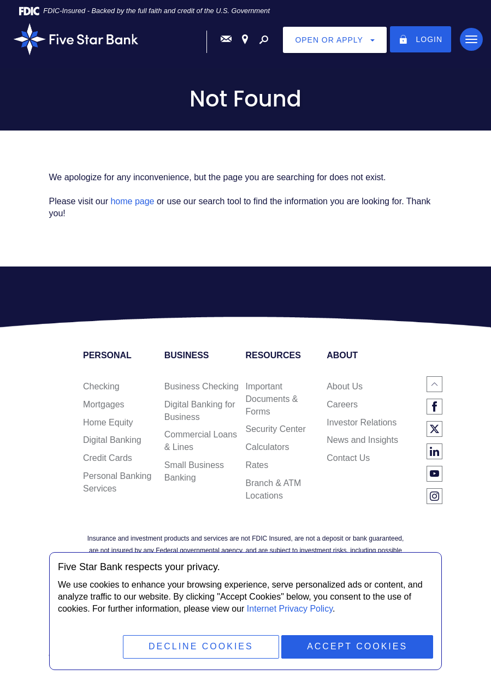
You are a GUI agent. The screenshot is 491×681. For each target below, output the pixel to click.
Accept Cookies (357, 646)
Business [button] (186, 355)
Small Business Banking (194, 471)
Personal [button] (107, 355)
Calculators (267, 447)
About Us (345, 386)
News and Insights (362, 440)
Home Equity (108, 422)
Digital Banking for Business (199, 411)
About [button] (342, 355)
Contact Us (348, 458)
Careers (342, 404)
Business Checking (201, 386)
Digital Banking (112, 440)
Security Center (275, 429)
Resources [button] (272, 355)
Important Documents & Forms (271, 399)
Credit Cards (107, 458)
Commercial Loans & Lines (200, 441)
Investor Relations (362, 422)
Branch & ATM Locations (273, 489)
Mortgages (104, 404)
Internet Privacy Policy (290, 608)
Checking (101, 386)
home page (132, 201)
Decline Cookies (201, 646)
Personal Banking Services (117, 482)
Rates (256, 465)
